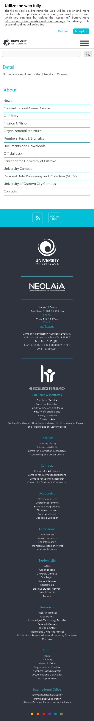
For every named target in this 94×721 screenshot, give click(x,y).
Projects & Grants (47, 628)
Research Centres (47, 624)
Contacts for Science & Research (47, 479)
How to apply (47, 534)
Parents (47, 596)
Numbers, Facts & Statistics (24, 138)
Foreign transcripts (47, 538)
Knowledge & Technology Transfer (47, 620)
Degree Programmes (47, 503)
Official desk (13, 153)
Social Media (47, 585)
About (10, 90)
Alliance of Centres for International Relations (47, 702)
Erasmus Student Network (47, 589)
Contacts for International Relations (47, 475)
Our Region (47, 577)
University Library (47, 443)
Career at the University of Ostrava (30, 161)
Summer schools (47, 514)
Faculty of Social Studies (47, 412)
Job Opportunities (47, 678)
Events (47, 566)
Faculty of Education (47, 404)
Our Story (11, 116)
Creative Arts (47, 617)
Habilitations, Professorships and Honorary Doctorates (47, 635)
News (8, 100)
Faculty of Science (47, 415)
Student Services (47, 581)
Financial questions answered (47, 546)
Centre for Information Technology (47, 451)
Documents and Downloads (24, 146)
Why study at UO (47, 499)
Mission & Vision (16, 123)
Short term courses (47, 510)
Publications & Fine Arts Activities (47, 632)
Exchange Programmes (47, 506)
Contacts (10, 191)
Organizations (47, 570)
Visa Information (47, 542)
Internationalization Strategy (47, 695)
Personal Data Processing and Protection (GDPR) (40, 176)
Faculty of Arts (47, 419)
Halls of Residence (47, 447)
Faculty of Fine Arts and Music (47, 408)
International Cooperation (47, 699)
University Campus (18, 168)
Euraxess (47, 639)
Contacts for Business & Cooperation (47, 482)
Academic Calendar (47, 518)
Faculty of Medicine (47, 400)
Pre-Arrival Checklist (47, 549)
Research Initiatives (47, 613)
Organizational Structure (22, 131)
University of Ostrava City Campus (30, 184)
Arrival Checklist (47, 592)
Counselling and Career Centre (27, 108)
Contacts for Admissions (47, 471)
